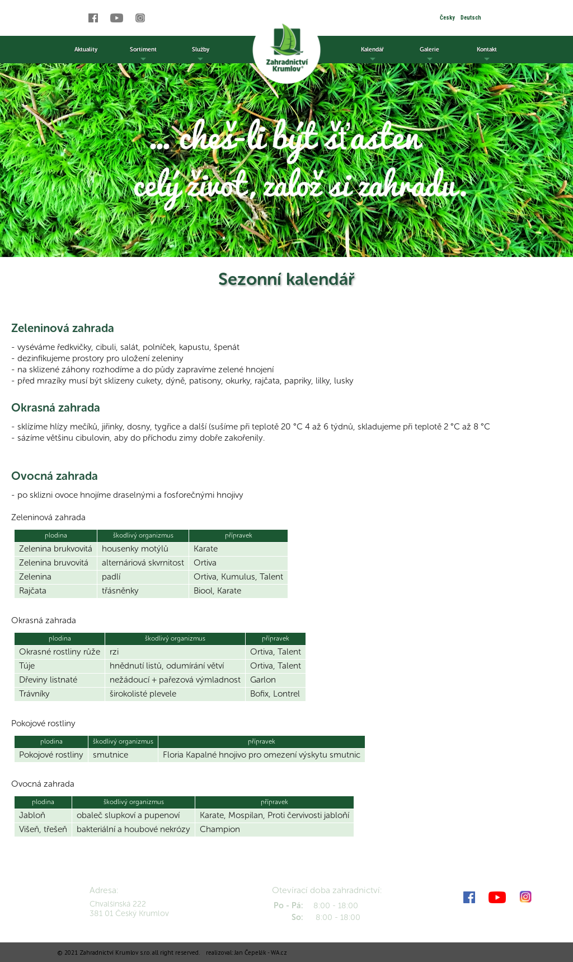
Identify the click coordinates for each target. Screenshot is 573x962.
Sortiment (143, 54)
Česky (447, 17)
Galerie (429, 54)
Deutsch (471, 17)
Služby (200, 54)
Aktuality (85, 49)
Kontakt (487, 54)
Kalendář (372, 54)
